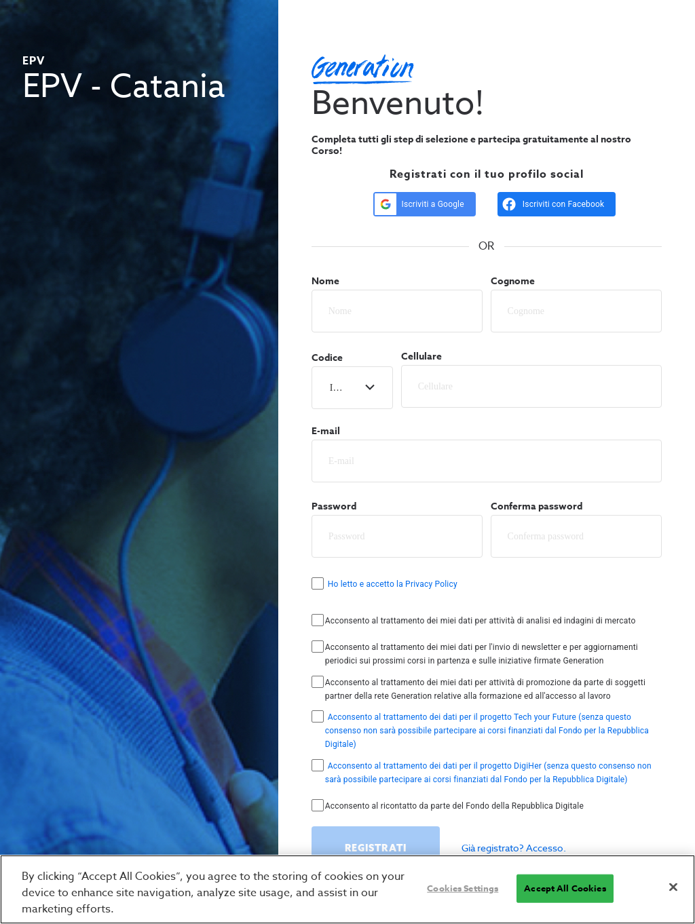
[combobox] (331, 388)
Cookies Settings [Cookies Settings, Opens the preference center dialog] (462, 888)
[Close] (673, 887)
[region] (347, 889)
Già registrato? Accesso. (514, 847)
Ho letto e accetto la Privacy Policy (392, 584)
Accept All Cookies (564, 888)
